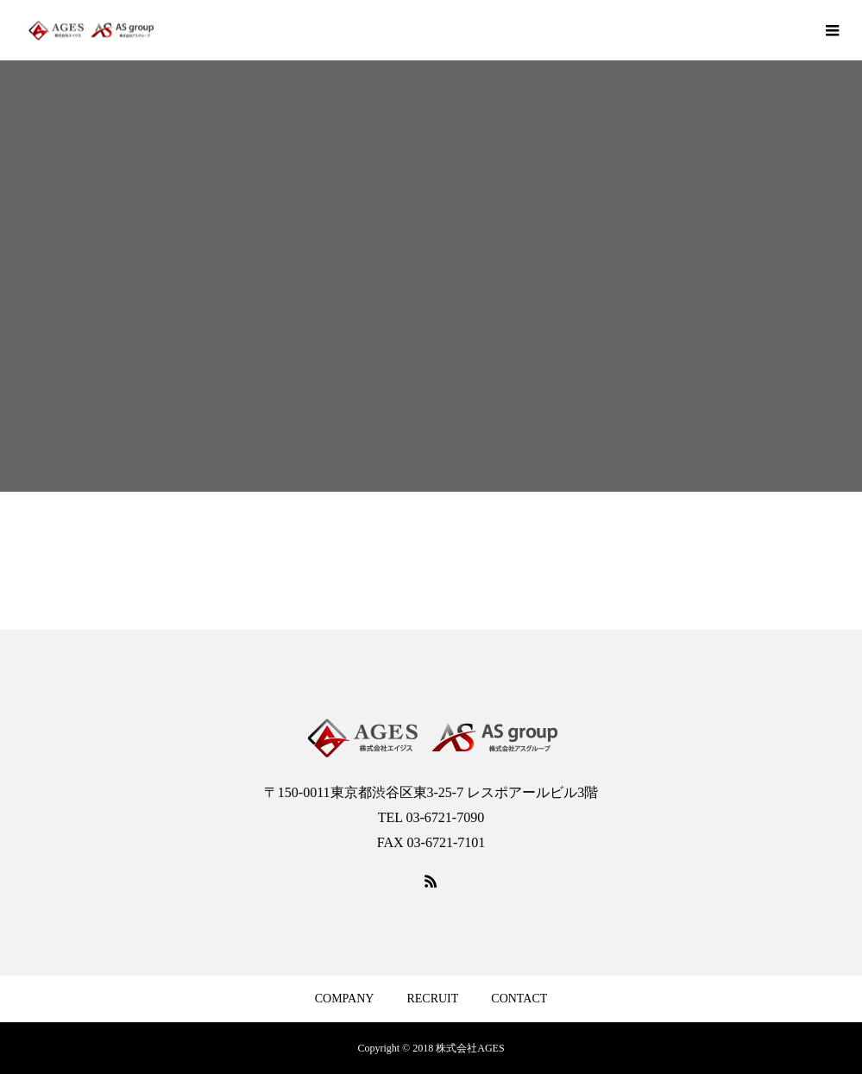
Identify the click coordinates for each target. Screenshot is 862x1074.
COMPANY (344, 998)
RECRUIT (432, 998)
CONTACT (519, 998)
